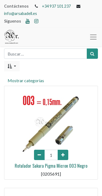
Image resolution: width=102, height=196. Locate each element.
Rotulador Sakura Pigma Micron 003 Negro (51, 166)
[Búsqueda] (92, 53)
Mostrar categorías (26, 80)
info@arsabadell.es (20, 13)
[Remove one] (39, 155)
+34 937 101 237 (56, 6)
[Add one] (63, 155)
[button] (12, 66)
